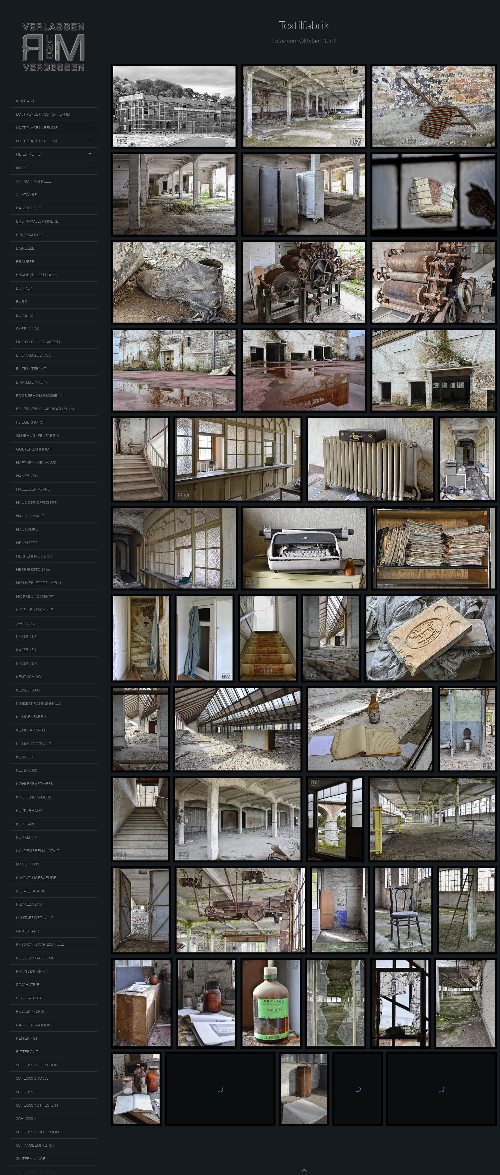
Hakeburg (27, 475)
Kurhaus (25, 823)
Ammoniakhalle (33, 181)
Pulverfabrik (30, 1011)
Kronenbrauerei (34, 796)
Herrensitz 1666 (33, 569)
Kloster (24, 756)
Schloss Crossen (34, 1078)
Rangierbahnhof (35, 1024)
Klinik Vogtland (34, 743)
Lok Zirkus (27, 863)
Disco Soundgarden (38, 341)
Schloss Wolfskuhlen (39, 1131)
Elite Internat (31, 368)
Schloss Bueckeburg (38, 1064)
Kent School (29, 676)
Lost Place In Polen (36, 140)
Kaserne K (26, 663)
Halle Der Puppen (34, 489)
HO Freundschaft (35, 596)
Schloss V (26, 1118)
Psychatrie (27, 984)
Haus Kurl (27, 529)
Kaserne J (26, 649)
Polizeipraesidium (36, 957)
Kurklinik (26, 837)
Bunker (24, 288)
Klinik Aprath (30, 729)
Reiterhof (27, 1038)
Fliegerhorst (30, 422)
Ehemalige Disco (34, 355)
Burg (21, 301)
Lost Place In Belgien (38, 127)
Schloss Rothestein (37, 1105)
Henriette (27, 542)
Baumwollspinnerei (38, 221)
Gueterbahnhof (34, 449)
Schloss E (26, 1091)
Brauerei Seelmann (36, 274)
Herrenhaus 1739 (34, 556)
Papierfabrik (29, 930)
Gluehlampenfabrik (37, 435)
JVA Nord (25, 622)
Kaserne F (26, 636)
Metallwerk (29, 904)
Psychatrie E (29, 997)
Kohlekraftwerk (35, 783)
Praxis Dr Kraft (32, 971)
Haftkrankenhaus (36, 462)
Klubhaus (26, 770)
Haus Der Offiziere (36, 502)
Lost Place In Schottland (43, 114)
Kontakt (25, 100)
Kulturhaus (29, 810)
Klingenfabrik (31, 716)
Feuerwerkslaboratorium (45, 408)
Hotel (22, 167)
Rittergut (27, 1051)
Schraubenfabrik (35, 1145)
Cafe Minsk (27, 328)
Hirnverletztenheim (38, 582)
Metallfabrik (30, 890)
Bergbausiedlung (35, 234)
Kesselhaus (28, 689)
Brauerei (26, 261)
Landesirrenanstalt (37, 850)
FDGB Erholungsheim (39, 395)
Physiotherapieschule (40, 944)
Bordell (25, 248)
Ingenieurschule (34, 609)
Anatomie (26, 194)
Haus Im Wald (30, 515)
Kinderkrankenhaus (38, 703)
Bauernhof (28, 207)
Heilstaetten (30, 154)
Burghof (26, 315)
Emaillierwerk (32, 382)
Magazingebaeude (36, 877)
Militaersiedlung (35, 917)
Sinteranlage (30, 1158)
